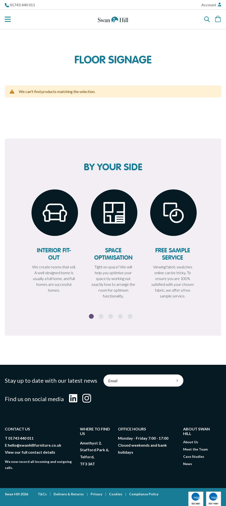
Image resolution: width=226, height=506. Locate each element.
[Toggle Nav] (7, 19)
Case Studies (193, 456)
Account (209, 4)
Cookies (115, 494)
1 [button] (91, 316)
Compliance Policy (143, 494)
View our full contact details (30, 452)
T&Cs (42, 494)
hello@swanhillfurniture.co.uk (34, 445)
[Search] (207, 19)
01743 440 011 (22, 4)
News (187, 464)
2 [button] (101, 316)
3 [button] (110, 316)
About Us (190, 442)
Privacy (96, 494)
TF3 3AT (87, 463)
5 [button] (130, 316)
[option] (54, 242)
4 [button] (120, 316)
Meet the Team (195, 449)
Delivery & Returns (69, 494)
